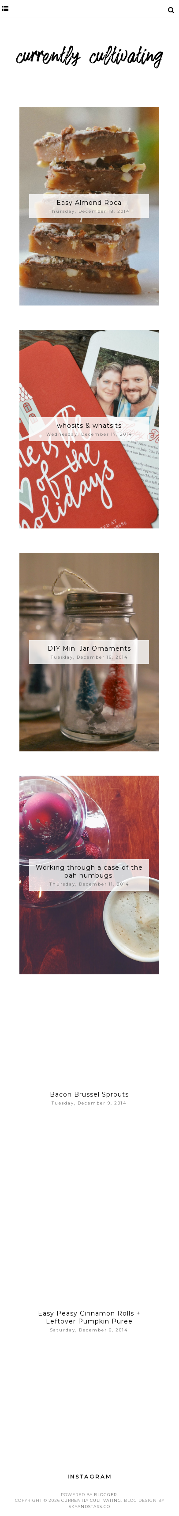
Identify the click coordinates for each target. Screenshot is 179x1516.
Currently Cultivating (91, 1500)
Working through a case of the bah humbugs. (89, 871)
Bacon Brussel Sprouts (89, 1094)
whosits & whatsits (89, 426)
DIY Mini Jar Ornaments (89, 648)
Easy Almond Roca (89, 203)
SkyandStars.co (89, 1506)
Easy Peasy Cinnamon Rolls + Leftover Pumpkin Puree (89, 1317)
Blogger (105, 1494)
